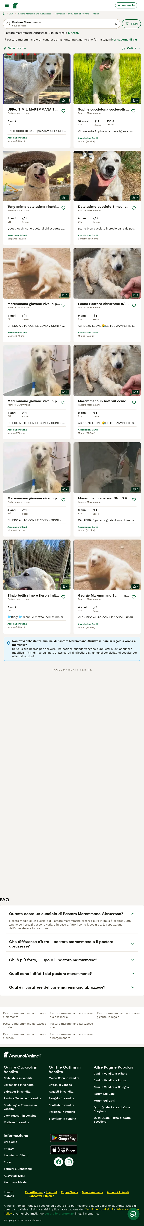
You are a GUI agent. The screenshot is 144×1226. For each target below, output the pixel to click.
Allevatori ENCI (14, 1175)
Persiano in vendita (62, 1112)
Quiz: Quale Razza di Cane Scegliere (112, 1109)
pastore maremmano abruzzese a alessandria (71, 1015)
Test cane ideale (15, 1182)
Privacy (9, 1148)
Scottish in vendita (61, 1105)
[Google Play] (63, 1137)
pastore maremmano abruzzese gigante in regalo (118, 1015)
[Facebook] (58, 1161)
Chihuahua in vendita (18, 1078)
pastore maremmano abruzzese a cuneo (24, 1036)
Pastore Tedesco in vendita (22, 1098)
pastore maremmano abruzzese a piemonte (24, 1015)
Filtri (131, 24)
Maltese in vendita (16, 1122)
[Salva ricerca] (134, 1214)
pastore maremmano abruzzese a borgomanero (71, 1036)
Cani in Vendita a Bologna (111, 1087)
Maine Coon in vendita (64, 1078)
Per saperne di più (124, 39)
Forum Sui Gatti (104, 1100)
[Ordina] (131, 48)
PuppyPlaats (69, 1192)
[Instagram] (69, 1161)
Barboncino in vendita (19, 1085)
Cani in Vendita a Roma (110, 1080)
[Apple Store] (64, 1149)
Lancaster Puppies (41, 1196)
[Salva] (63, 111)
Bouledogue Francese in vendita (20, 1107)
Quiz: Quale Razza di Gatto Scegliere (112, 1119)
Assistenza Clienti (16, 1155)
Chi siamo (10, 1142)
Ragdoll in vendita (61, 1091)
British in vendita (60, 1085)
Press (7, 1162)
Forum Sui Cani (104, 1094)
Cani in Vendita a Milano (110, 1073)
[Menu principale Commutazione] (6, 5)
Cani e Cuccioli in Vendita (20, 1069)
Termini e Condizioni (18, 1169)
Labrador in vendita (17, 1091)
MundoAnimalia (92, 1192)
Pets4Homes (34, 1192)
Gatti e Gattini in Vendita (65, 1069)
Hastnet (51, 1192)
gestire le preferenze (59, 1213)
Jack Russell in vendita (20, 1115)
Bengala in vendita (61, 1098)
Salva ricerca (14, 48)
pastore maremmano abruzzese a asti (71, 1025)
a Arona (73, 33)
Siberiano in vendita (62, 1118)
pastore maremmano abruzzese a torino (24, 1025)
